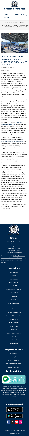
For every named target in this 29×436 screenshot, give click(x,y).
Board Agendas (13, 282)
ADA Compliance (14, 357)
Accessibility (13, 353)
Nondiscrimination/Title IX (13, 364)
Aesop (14, 275)
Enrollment (14, 300)
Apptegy (17, 433)
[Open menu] (5, 15)
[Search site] (26, 15)
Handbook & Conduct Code (14, 316)
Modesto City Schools (11, 23)
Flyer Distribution (14, 309)
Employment (14, 296)
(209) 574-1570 (15, 250)
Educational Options (14, 293)
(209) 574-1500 (16, 248)
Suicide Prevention (13, 367)
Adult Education (13, 272)
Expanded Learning (13, 303)
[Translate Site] (19, 15)
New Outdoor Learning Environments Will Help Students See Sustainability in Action (16, 26)
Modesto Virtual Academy (13, 333)
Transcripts (13, 336)
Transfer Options (14, 340)
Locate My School (14, 323)
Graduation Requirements (13, 312)
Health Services (13, 319)
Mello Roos (14, 330)
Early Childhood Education (13, 289)
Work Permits (14, 343)
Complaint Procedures (13, 360)
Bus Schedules (14, 286)
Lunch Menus (14, 326)
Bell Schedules (14, 279)
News (22, 23)
